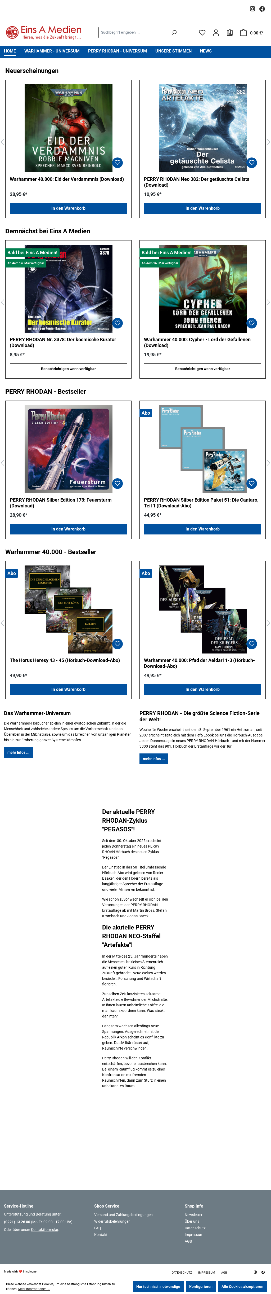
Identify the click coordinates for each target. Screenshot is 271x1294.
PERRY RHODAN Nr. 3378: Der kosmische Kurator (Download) (63, 342)
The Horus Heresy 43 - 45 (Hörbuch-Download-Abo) (65, 660)
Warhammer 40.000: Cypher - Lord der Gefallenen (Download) (197, 342)
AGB (188, 1241)
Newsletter (193, 1215)
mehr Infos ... (18, 752)
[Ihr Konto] (216, 32)
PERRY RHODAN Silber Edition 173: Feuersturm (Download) (61, 502)
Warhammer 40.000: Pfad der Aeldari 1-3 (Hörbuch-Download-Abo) (199, 663)
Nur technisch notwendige (158, 1286)
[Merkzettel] (202, 32)
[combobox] (133, 32)
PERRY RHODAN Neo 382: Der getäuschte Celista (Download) (197, 182)
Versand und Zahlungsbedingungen (123, 1215)
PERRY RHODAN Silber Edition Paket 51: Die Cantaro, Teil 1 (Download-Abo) (201, 502)
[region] (135, 142)
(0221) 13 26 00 (17, 1222)
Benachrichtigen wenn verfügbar (68, 369)
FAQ (97, 1228)
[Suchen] (174, 32)
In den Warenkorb (68, 208)
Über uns (192, 1221)
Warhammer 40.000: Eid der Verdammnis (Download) (67, 179)
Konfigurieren (201, 1286)
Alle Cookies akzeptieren (242, 1286)
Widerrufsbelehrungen (112, 1221)
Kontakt (100, 1234)
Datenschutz (195, 1228)
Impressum (194, 1234)
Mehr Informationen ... (34, 1289)
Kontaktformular (44, 1229)
